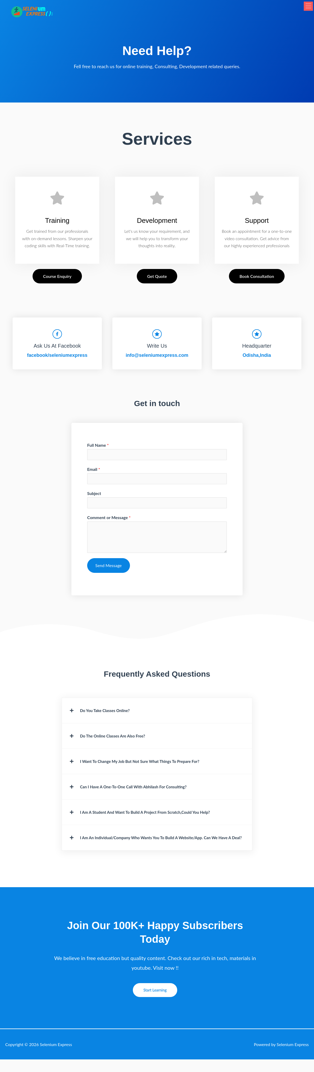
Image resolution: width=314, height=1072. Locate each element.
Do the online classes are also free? (119, 741)
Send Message (108, 569)
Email (93, 472)
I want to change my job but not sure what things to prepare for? (151, 767)
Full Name (98, 447)
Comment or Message (109, 521)
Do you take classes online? (110, 715)
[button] (304, 12)
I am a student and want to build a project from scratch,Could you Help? (158, 819)
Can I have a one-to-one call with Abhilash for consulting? (144, 793)
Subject (94, 496)
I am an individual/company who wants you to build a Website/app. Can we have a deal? (153, 847)
